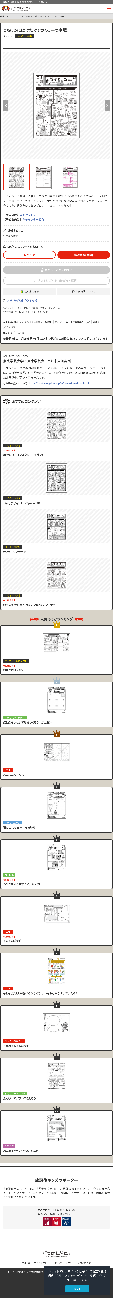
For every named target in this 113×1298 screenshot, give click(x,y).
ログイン (29, 255)
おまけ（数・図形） (15, 717)
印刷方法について (85, 291)
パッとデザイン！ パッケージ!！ (21, 503)
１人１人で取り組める (31, 321)
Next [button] (107, 105)
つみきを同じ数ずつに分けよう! (21, 884)
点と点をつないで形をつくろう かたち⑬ (27, 722)
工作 (8, 770)
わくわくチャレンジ (15, 1093)
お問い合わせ (84, 1262)
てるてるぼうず (12, 941)
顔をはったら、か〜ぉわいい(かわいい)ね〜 (29, 605)
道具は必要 (9, 326)
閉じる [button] (77, 1288)
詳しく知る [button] (80, 1280)
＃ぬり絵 (19, 333)
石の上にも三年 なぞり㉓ (19, 827)
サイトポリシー (42, 1262)
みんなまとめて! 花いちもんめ (20, 1151)
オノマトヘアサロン (14, 552)
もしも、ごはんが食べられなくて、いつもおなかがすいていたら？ (40, 993)
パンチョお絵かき (14, 1041)
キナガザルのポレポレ (16, 660)
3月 (88, 321)
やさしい (59, 321)
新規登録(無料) (83, 255)
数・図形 (9, 875)
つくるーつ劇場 (24, 16)
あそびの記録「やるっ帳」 (23, 300)
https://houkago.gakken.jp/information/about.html (59, 383)
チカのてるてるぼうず (16, 1046)
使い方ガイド (32, 291)
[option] (56, 105)
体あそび (9, 1146)
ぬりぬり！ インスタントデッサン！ (23, 455)
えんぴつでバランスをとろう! (20, 1098)
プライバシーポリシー (63, 1262)
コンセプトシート (31, 215)
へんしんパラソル (13, 775)
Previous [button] (5, 105)
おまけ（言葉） (12, 822)
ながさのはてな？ (13, 670)
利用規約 (26, 1262)
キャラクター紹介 (33, 219)
